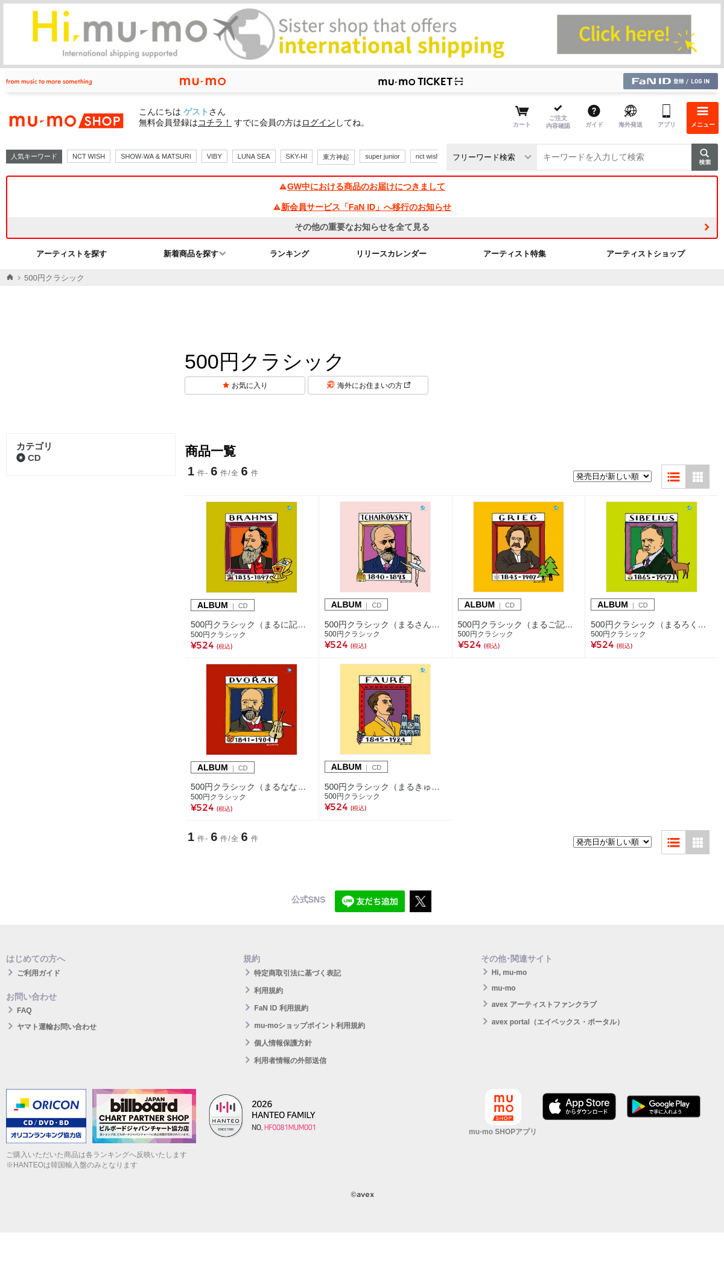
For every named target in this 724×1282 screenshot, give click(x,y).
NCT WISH (88, 156)
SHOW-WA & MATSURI (156, 156)
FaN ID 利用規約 (281, 1008)
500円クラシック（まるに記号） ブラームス (252, 624)
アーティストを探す (71, 253)
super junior (382, 156)
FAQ (24, 1010)
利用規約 (268, 990)
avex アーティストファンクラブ (544, 1004)
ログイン (318, 122)
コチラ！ (215, 122)
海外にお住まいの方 (373, 385)
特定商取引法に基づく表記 (297, 973)
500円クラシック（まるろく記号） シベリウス (652, 624)
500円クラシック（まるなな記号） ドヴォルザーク (252, 787)
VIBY (214, 156)
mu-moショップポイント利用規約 (309, 1025)
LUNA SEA (254, 156)
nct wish (428, 156)
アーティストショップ (645, 253)
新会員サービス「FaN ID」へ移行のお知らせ (362, 207)
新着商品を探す (191, 253)
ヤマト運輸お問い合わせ (57, 1027)
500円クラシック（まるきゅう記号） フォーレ (385, 787)
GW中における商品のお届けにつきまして (362, 186)
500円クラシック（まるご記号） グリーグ (519, 624)
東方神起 (336, 156)
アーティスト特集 (514, 253)
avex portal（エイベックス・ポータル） (558, 1022)
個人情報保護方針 (283, 1043)
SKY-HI (297, 156)
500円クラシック (218, 634)
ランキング (289, 253)
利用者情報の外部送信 (290, 1060)
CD (28, 457)
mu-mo (504, 988)
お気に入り (250, 385)
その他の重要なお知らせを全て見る (362, 227)
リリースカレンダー (391, 253)
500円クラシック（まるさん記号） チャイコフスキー (385, 624)
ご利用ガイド (38, 973)
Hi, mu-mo (509, 972)
